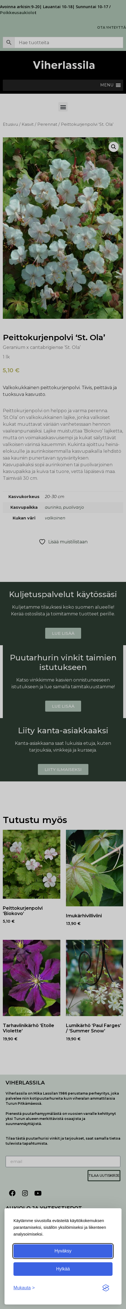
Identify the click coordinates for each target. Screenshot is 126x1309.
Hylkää (63, 1269)
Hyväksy (62, 1251)
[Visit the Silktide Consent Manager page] (106, 1288)
